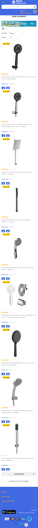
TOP (26, 524)
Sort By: (4, 33)
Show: (4, 37)
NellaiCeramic (25, 512)
